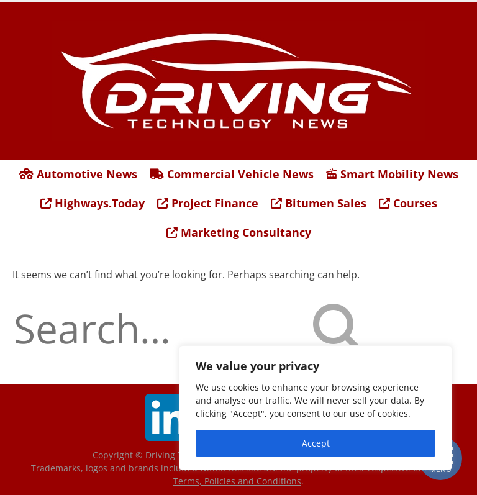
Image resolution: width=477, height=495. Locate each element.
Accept (316, 443)
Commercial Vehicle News (232, 173)
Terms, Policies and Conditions (237, 481)
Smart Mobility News (392, 173)
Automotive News (78, 173)
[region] (315, 407)
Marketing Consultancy (238, 232)
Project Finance (207, 203)
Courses (408, 203)
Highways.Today (92, 203)
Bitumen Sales (318, 203)
